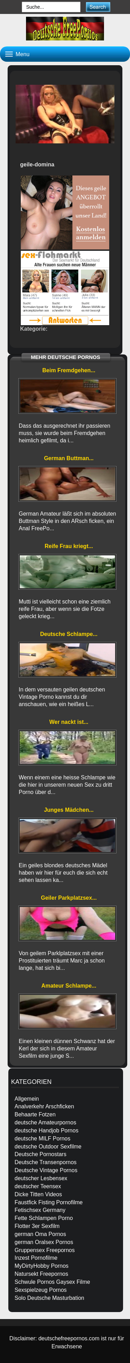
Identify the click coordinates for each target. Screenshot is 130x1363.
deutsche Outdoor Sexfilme (48, 1146)
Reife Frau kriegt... (69, 546)
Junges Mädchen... (69, 810)
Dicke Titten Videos (38, 1194)
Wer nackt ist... (68, 722)
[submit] (98, 7)
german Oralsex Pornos (44, 1242)
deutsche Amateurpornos (45, 1122)
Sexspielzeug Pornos (41, 1290)
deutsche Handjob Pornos (46, 1130)
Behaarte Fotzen (35, 1114)
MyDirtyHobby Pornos (42, 1266)
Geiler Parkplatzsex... (69, 898)
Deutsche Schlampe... (68, 634)
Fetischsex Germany (40, 1210)
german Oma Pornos (40, 1234)
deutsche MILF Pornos (42, 1138)
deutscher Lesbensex (41, 1178)
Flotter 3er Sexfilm (37, 1226)
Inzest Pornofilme (36, 1258)
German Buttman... (69, 458)
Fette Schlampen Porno (44, 1218)
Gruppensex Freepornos (45, 1250)
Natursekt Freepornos (41, 1274)
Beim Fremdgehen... (68, 370)
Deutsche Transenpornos (46, 1162)
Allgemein (27, 1099)
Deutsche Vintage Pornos (46, 1170)
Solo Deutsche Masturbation (49, 1298)
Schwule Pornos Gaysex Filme (52, 1282)
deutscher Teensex (38, 1186)
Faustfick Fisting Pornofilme (49, 1202)
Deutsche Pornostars (40, 1154)
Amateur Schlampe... (68, 986)
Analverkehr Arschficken (44, 1106)
